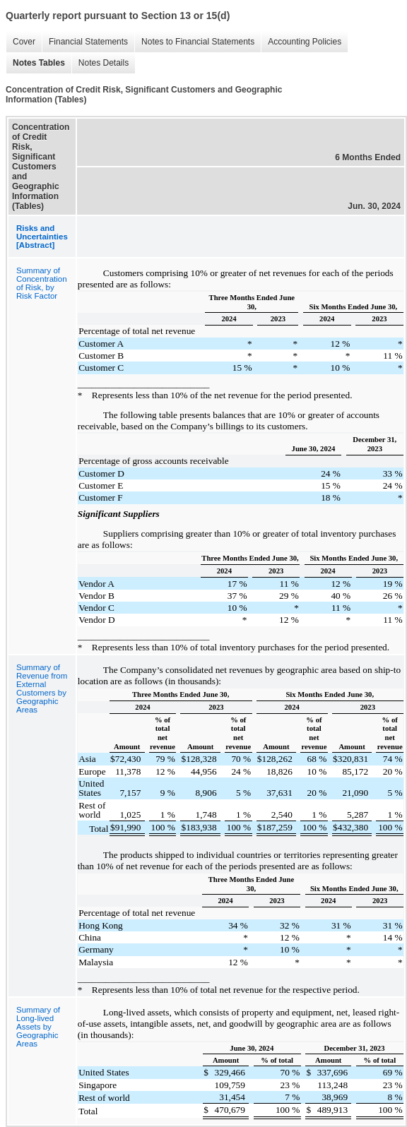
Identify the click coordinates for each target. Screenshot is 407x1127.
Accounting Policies (301, 42)
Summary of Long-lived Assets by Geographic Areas (38, 1027)
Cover (20, 42)
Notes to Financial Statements (194, 42)
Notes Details (100, 63)
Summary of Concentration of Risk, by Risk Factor (41, 283)
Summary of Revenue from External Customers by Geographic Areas (41, 688)
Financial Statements (85, 42)
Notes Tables (35, 63)
